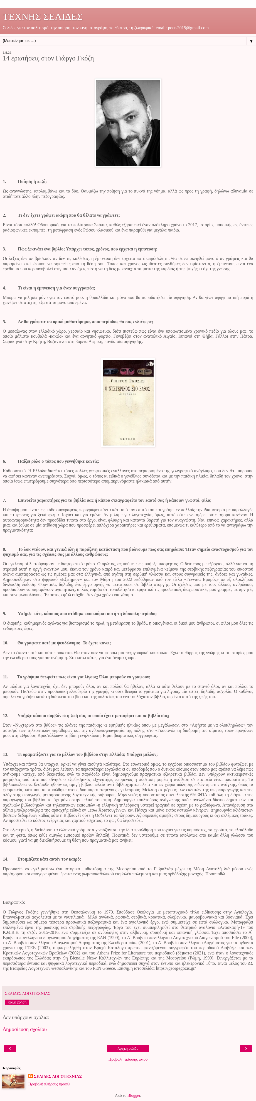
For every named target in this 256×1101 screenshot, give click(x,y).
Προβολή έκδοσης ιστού (128, 1059)
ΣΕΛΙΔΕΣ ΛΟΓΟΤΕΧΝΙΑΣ (58, 1076)
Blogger (133, 1095)
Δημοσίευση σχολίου (25, 1029)
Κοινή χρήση (17, 1002)
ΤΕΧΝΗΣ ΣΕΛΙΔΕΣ (43, 16)
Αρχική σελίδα (128, 1049)
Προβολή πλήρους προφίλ (49, 1084)
